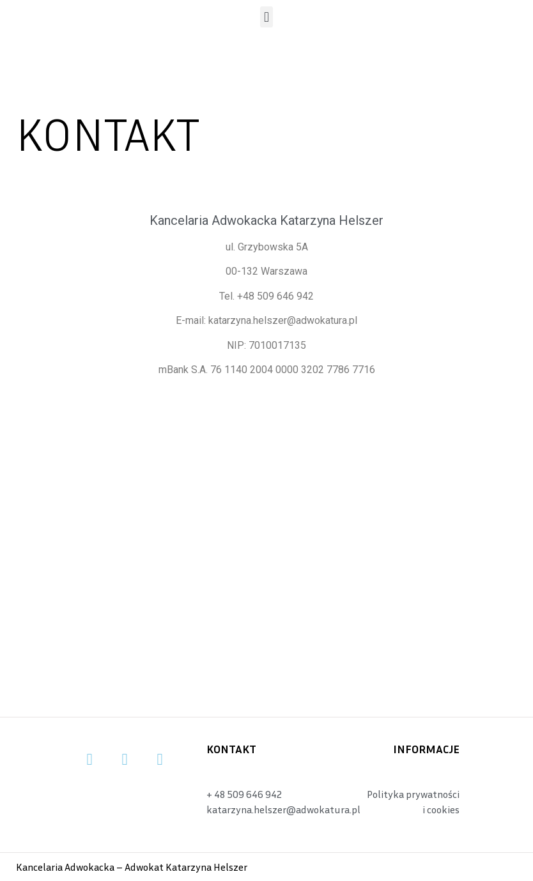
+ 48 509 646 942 (244, 794)
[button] (266, 16)
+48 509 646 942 (275, 296)
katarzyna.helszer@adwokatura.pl (282, 320)
